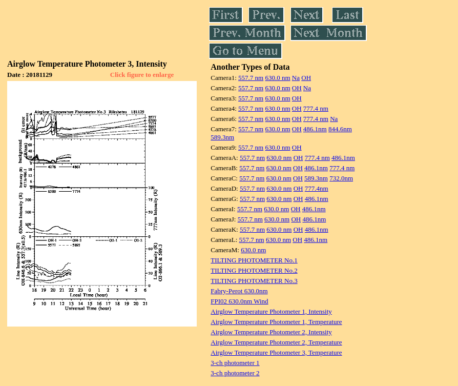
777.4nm (316, 188)
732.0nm (341, 178)
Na (296, 78)
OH (306, 78)
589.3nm (222, 137)
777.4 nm (315, 108)
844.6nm (340, 129)
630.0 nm (277, 78)
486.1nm (315, 129)
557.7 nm (250, 78)
